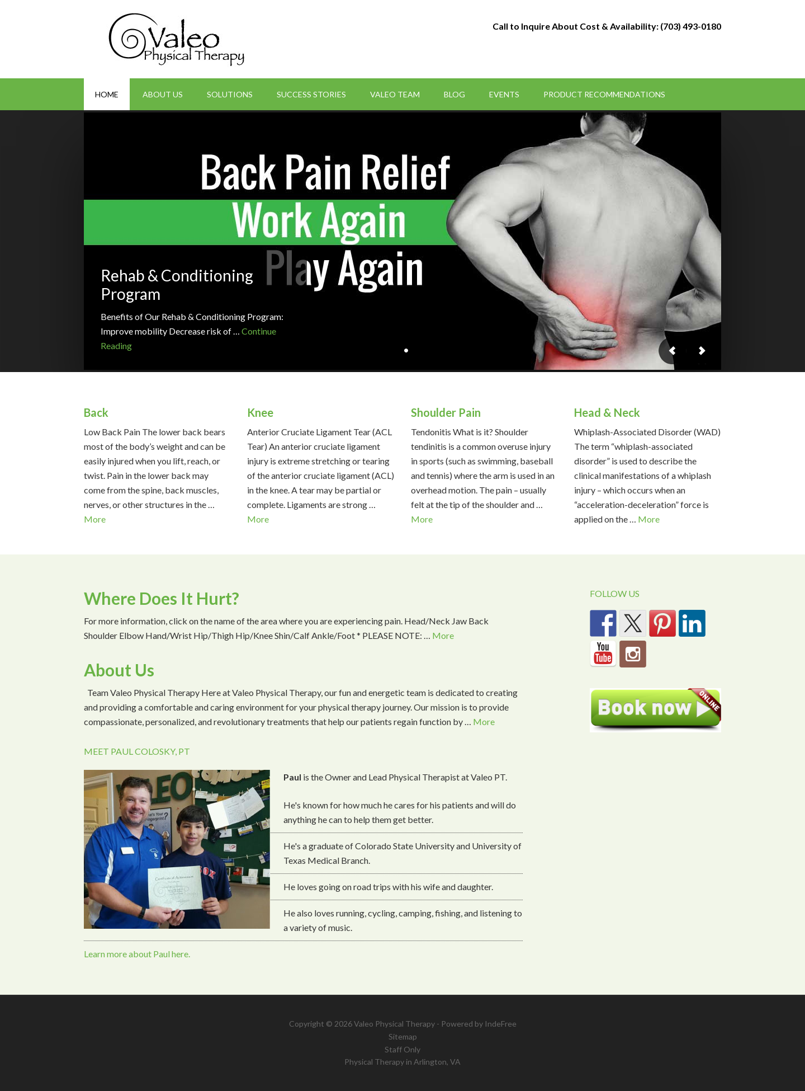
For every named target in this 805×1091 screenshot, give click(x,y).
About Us (119, 670)
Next (702, 350)
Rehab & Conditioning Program (177, 285)
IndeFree (501, 1023)
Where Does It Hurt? (161, 598)
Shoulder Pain (446, 412)
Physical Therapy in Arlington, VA (402, 1061)
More (95, 519)
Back (96, 412)
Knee (260, 412)
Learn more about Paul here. (137, 953)
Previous (672, 350)
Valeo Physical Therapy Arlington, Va (179, 39)
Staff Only (402, 1049)
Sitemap (403, 1036)
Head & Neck (607, 412)
